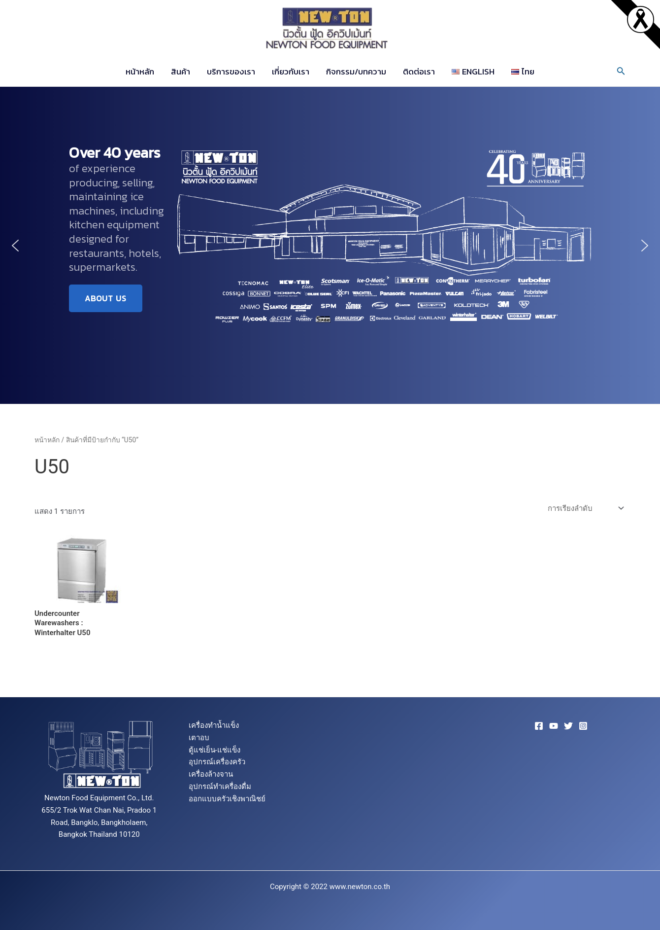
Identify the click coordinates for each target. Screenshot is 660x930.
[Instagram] (583, 725)
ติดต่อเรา (419, 71)
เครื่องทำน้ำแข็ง (214, 725)
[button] (15, 245)
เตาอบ (199, 737)
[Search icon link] (621, 72)
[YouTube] (553, 725)
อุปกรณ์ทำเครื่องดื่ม (220, 786)
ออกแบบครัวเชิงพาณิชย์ (227, 798)
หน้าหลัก (140, 71)
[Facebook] (538, 725)
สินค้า (180, 71)
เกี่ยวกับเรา (290, 71)
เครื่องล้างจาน (211, 774)
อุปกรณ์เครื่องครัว (217, 761)
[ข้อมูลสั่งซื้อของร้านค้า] (585, 509)
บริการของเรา (231, 71)
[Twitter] (568, 725)
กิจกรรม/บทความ (356, 71)
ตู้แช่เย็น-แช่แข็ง (214, 750)
